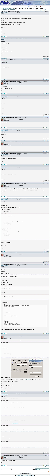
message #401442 (19, 183)
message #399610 (25, 117)
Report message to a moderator (46, 56)
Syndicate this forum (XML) (45, 471)
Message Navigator (12, 9)
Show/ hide (7, 294)
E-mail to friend (3, 10)
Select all (4, 294)
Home (1, 8)
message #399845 (25, 183)
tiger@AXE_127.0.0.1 (27, 379)
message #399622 (19, 153)
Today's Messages (5, 9)
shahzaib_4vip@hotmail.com (4, 12)
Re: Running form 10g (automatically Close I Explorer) (9, 59)
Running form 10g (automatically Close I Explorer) (9, 11)
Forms (11, 8)
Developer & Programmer (6, 8)
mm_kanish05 (2, 39)
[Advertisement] (30, 3)
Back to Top (25, 470)
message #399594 (19, 81)
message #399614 (19, 117)
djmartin (5, 82)
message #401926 (19, 264)
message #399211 (18, 11)
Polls (8, 9)
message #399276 (19, 59)
